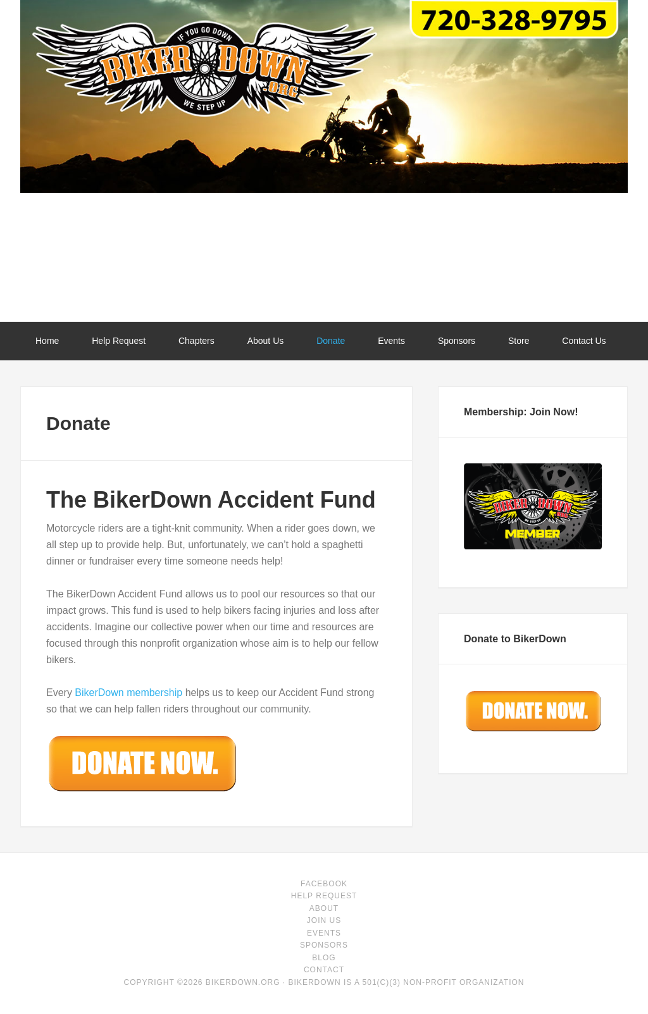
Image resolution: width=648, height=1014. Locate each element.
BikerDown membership (128, 692)
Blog (323, 957)
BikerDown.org (243, 982)
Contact (324, 969)
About (324, 908)
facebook (324, 883)
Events (324, 933)
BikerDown (324, 268)
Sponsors (324, 945)
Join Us (324, 920)
